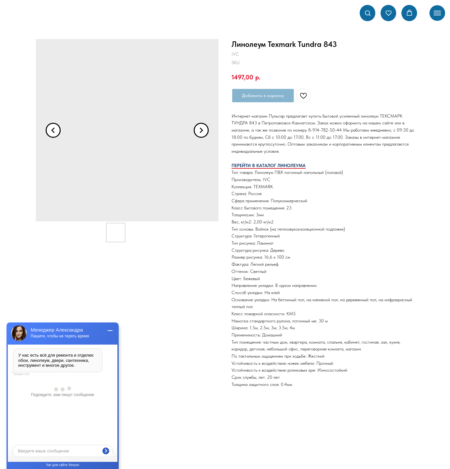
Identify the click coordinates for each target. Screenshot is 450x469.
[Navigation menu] (437, 13)
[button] (368, 13)
